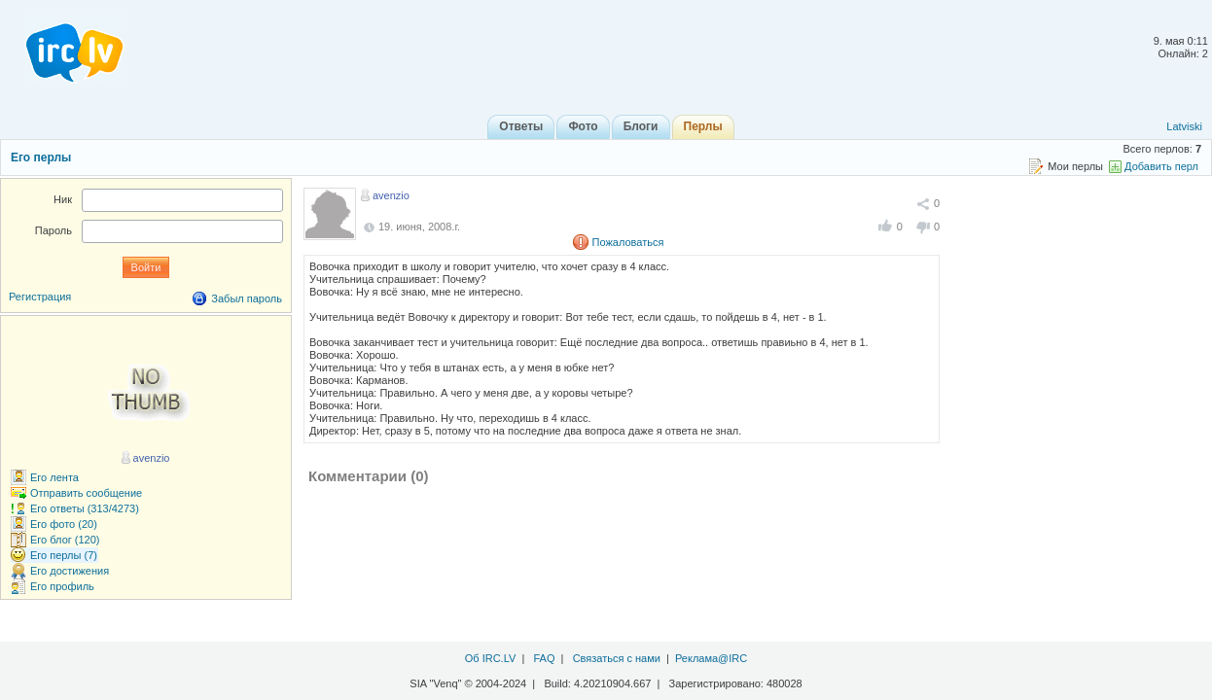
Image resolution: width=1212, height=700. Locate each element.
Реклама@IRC (711, 658)
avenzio (391, 195)
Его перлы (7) (63, 555)
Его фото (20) (63, 524)
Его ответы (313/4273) (84, 508)
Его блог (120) (65, 539)
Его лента (54, 477)
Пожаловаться (628, 242)
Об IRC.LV (491, 658)
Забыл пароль (246, 298)
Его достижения (69, 571)
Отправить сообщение (86, 493)
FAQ (543, 658)
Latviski (1184, 126)
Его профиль (62, 586)
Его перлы (41, 157)
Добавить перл (1161, 166)
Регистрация (40, 296)
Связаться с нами (616, 658)
